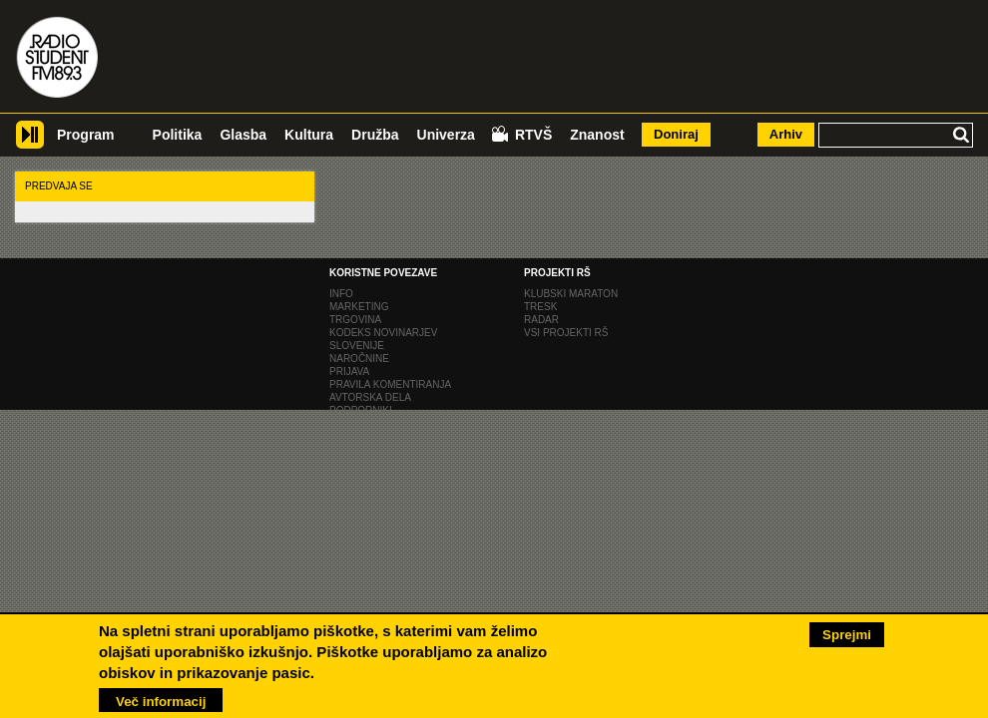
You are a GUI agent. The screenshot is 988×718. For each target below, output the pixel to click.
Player (30, 142)
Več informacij (161, 698)
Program (86, 135)
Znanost (597, 135)
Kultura (308, 135)
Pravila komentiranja (390, 384)
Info (341, 293)
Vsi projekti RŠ (566, 332)
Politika (178, 135)
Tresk (540, 306)
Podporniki (360, 410)
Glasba (243, 135)
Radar (541, 319)
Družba (374, 135)
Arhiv (785, 134)
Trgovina (355, 319)
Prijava (349, 371)
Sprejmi (846, 631)
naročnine (359, 358)
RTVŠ (533, 135)
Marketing (358, 306)
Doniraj (676, 134)
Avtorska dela (370, 397)
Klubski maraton (571, 293)
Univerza (446, 135)
